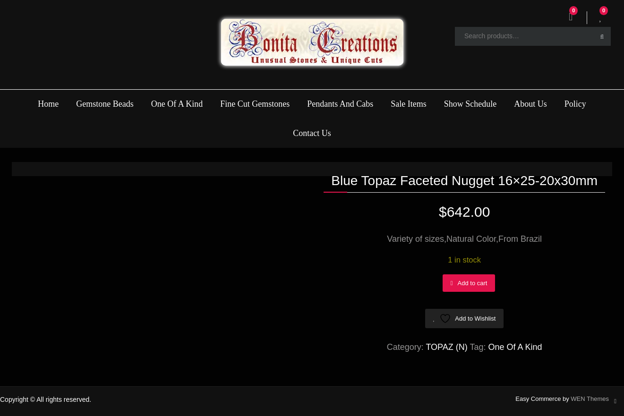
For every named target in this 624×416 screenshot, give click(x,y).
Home (48, 104)
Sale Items (408, 104)
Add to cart (472, 283)
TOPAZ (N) (446, 347)
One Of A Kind (177, 104)
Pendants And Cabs (340, 104)
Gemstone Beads (104, 104)
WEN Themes (590, 398)
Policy (575, 104)
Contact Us (312, 133)
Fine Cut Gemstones (255, 104)
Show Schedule (470, 104)
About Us (530, 104)
